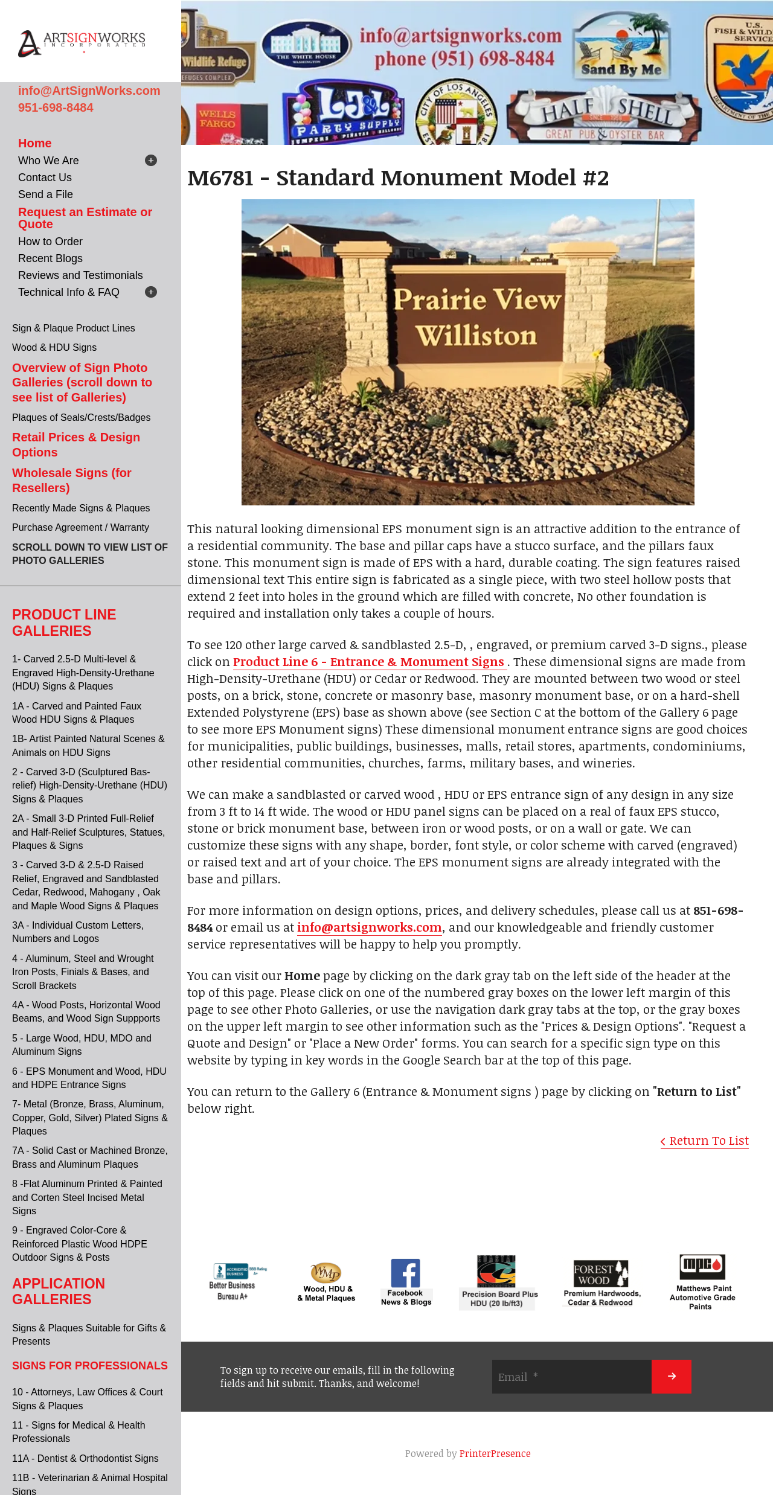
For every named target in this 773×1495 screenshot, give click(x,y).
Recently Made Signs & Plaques (81, 508)
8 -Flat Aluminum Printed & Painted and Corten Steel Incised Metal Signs (87, 1197)
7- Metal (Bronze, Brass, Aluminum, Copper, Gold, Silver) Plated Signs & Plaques (90, 1117)
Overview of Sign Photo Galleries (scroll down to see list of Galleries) (82, 382)
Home (35, 143)
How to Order (50, 241)
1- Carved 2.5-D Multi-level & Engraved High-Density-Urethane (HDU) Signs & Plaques (83, 672)
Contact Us (45, 177)
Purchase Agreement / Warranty (80, 527)
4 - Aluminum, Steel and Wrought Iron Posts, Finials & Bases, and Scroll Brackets (83, 972)
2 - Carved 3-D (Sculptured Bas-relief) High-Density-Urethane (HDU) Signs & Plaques (89, 785)
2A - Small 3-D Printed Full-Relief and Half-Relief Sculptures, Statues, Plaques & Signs (88, 832)
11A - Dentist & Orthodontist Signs (85, 1458)
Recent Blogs (50, 258)
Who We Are (48, 161)
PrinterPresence (495, 1453)
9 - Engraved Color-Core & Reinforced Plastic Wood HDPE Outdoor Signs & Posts (79, 1244)
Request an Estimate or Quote (85, 218)
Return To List (709, 1140)
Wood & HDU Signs (54, 347)
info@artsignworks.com (369, 926)
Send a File (45, 194)
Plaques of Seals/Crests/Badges (81, 417)
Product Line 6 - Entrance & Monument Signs (370, 661)
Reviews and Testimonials (80, 275)
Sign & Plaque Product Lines (73, 328)
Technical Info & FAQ (69, 292)
